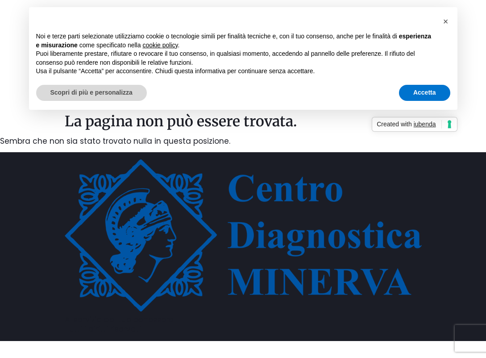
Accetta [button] (424, 92)
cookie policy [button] (160, 45)
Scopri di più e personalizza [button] (91, 92)
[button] (446, 21)
